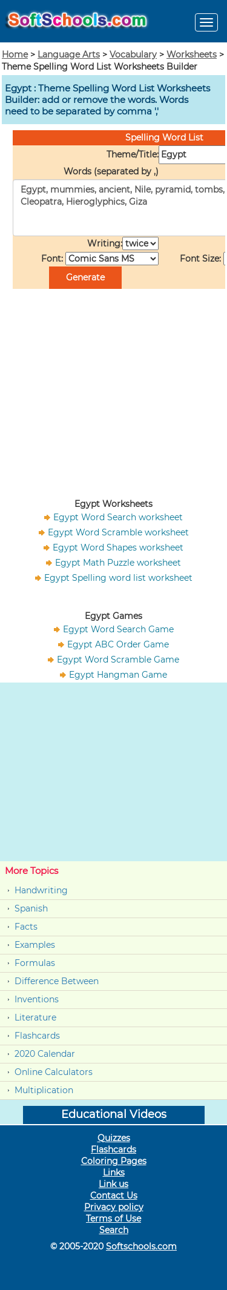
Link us (113, 1184)
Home (15, 54)
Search (113, 1230)
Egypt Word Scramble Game (118, 659)
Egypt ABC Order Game (118, 644)
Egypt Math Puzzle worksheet (118, 562)
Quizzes (113, 1138)
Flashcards (37, 1035)
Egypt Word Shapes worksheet (118, 547)
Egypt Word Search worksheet (118, 517)
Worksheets (191, 54)
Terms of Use (113, 1218)
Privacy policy (113, 1207)
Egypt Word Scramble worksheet (118, 532)
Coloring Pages (113, 1161)
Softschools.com (141, 1246)
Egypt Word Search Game (118, 629)
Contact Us (113, 1195)
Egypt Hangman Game (118, 674)
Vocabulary (133, 54)
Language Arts (69, 54)
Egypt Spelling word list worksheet (118, 577)
